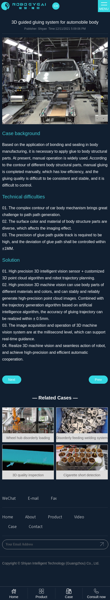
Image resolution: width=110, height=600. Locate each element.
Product (55, 517)
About (30, 517)
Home (7, 517)
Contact (36, 526)
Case (12, 526)
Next (11, 380)
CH (56, 6)
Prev (98, 380)
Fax (54, 498)
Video (79, 517)
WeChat (9, 498)
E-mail (33, 498)
